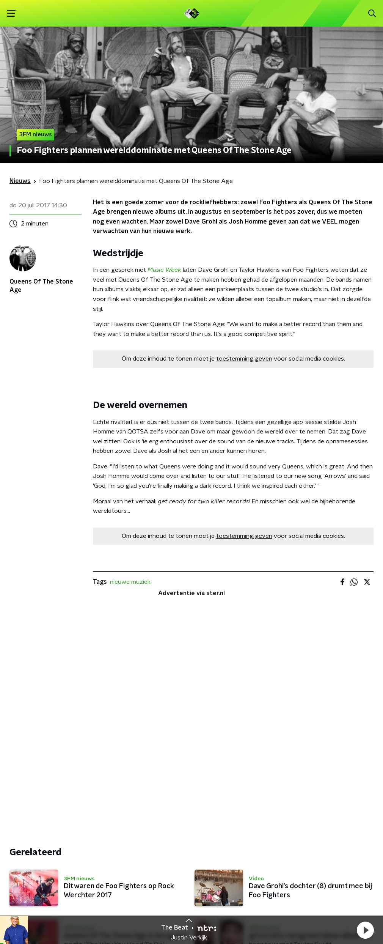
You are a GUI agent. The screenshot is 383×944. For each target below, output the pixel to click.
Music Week (164, 270)
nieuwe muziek (130, 582)
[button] (365, 930)
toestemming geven (244, 359)
